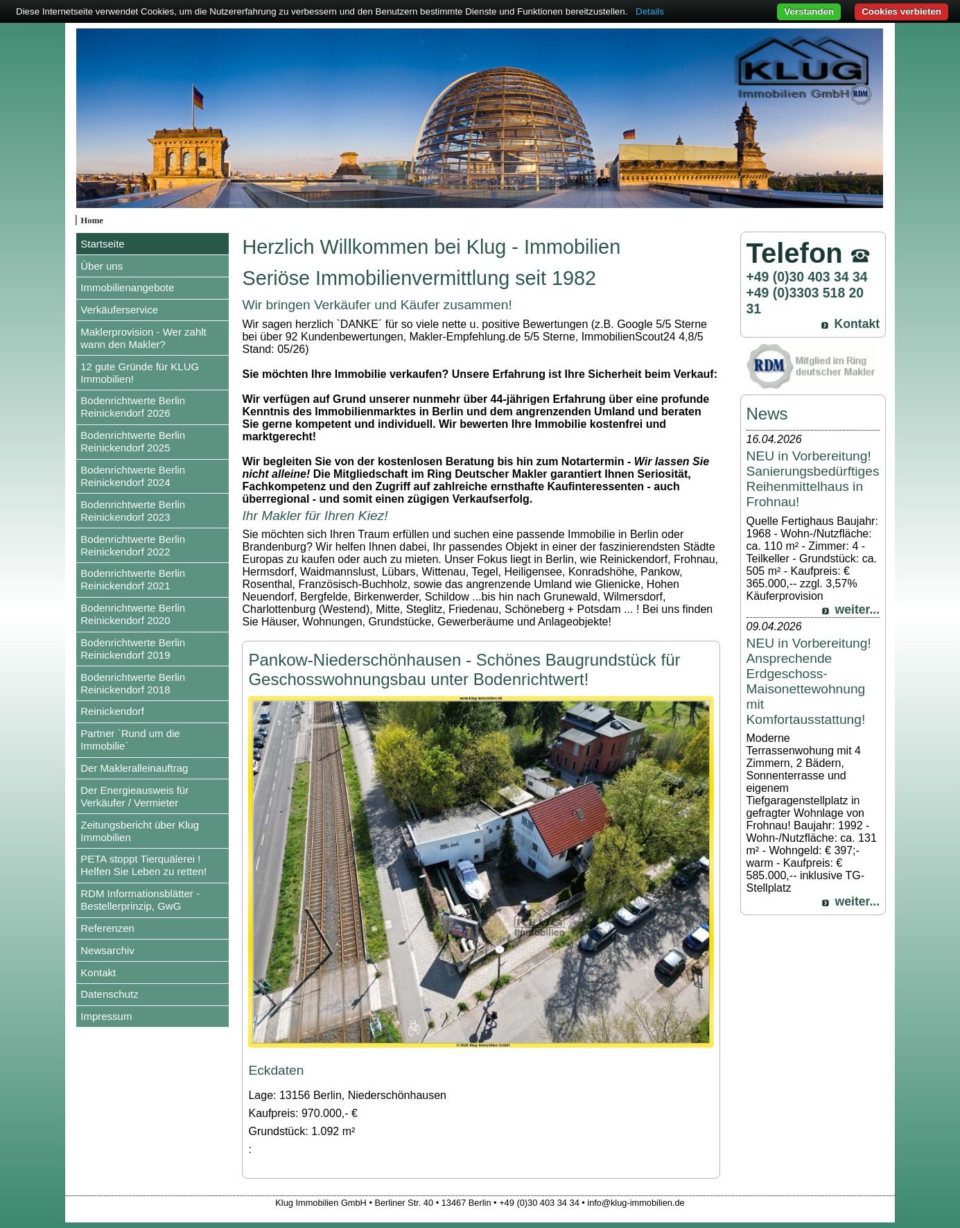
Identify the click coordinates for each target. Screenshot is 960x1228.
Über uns (101, 266)
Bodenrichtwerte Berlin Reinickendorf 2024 (132, 476)
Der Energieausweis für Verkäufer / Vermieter (134, 796)
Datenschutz (109, 994)
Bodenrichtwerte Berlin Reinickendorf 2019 (132, 649)
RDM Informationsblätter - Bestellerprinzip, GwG (140, 900)
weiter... (857, 609)
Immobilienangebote (127, 287)
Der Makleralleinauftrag (134, 768)
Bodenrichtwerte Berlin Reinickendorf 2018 (132, 683)
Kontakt (98, 972)
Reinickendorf (112, 711)
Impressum (106, 1016)
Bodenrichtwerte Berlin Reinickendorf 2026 (132, 407)
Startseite (102, 244)
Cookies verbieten (901, 11)
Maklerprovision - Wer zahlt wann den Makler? (143, 338)
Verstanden (809, 11)
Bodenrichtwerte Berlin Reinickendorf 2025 (132, 441)
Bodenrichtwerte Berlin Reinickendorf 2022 (132, 545)
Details (650, 11)
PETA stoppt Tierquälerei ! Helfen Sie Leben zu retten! (143, 865)
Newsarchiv (107, 950)
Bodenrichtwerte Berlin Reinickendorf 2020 (132, 614)
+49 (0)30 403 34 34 (807, 276)
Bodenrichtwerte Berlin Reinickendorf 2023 (132, 511)
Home (91, 220)
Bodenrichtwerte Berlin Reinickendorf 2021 (132, 579)
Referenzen (107, 928)
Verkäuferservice (119, 309)
